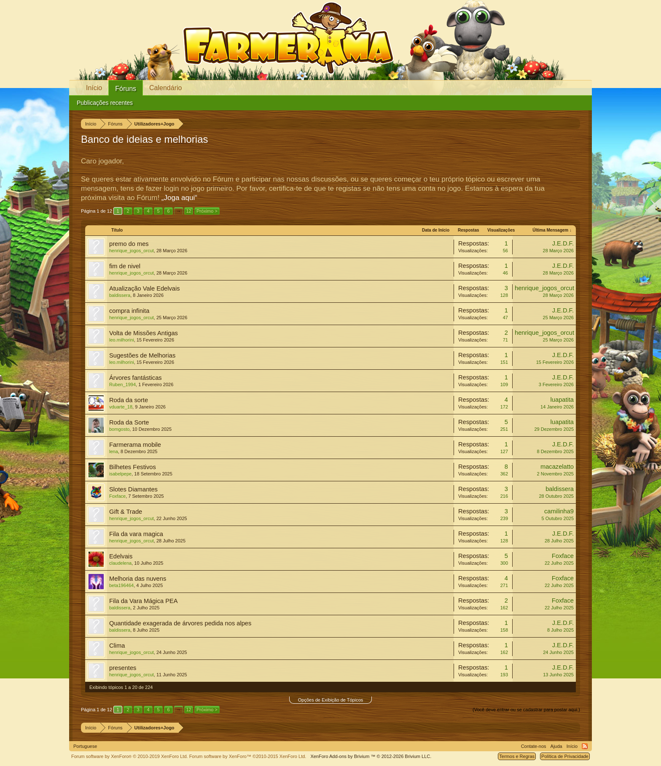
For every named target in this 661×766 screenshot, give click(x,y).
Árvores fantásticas (135, 377)
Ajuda (556, 746)
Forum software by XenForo (129, 756)
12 (188, 211)
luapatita (562, 399)
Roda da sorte (128, 400)
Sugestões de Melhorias (142, 355)
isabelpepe (120, 473)
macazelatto (557, 466)
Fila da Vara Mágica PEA (143, 601)
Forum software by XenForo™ (247, 756)
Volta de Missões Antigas (143, 333)
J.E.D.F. (563, 243)
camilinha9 (559, 511)
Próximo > (207, 211)
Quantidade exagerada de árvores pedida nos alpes (180, 623)
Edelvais (120, 556)
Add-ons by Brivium (370, 756)
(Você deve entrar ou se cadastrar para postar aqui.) (526, 709)
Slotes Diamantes (133, 489)
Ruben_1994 (122, 384)
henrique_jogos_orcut (131, 250)
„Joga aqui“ (179, 198)
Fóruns (125, 88)
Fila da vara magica (136, 534)
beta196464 (121, 585)
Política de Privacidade (564, 756)
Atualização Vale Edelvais (144, 288)
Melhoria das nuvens (137, 578)
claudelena (120, 563)
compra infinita (129, 310)
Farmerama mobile (135, 444)
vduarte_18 (120, 406)
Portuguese (85, 746)
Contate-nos (533, 746)
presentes (122, 668)
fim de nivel (124, 266)
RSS (585, 746)
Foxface (117, 496)
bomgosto (119, 429)
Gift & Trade (125, 511)
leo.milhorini (121, 339)
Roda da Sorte (129, 422)
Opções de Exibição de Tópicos (330, 699)
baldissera (119, 295)
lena (113, 451)
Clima (117, 645)
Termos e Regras (517, 756)
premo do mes (129, 243)
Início (94, 87)
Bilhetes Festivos (132, 467)
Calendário (165, 87)
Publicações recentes (105, 102)
